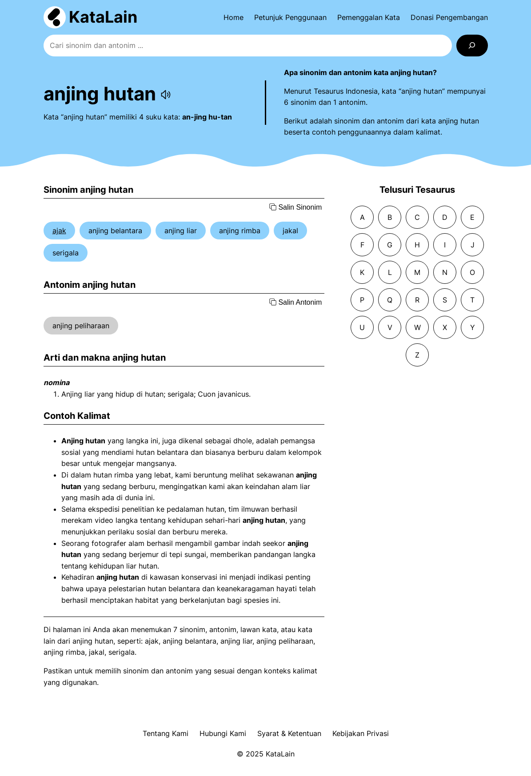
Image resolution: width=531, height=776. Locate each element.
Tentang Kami (165, 733)
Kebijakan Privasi (360, 733)
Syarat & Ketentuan (289, 733)
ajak (59, 230)
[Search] (472, 45)
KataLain (103, 17)
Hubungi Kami (223, 733)
